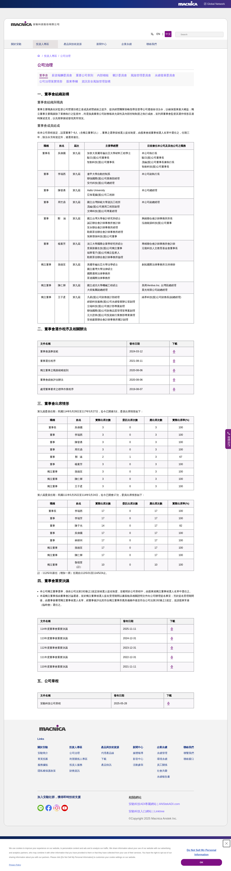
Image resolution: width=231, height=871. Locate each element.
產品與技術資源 (73, 44)
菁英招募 (43, 759)
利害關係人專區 (78, 759)
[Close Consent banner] (226, 843)
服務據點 (43, 764)
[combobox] (199, 34)
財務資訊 (74, 770)
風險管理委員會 (141, 75)
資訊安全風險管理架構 (96, 81)
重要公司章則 (84, 75)
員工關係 (162, 764)
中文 (168, 34)
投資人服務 (75, 764)
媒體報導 (138, 753)
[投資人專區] (49, 56)
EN (158, 34)
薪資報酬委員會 (62, 75)
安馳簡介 (43, 753)
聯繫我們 (189, 753)
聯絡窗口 (189, 759)
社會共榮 (162, 770)
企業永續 (126, 44)
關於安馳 (16, 44)
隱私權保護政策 (47, 770)
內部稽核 (103, 75)
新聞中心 (101, 44)
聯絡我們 (151, 44)
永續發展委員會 (165, 75)
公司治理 (74, 753)
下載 (103, 759)
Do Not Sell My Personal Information (201, 852)
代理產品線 (107, 753)
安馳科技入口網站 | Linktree (146, 811)
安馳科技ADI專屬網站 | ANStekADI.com (154, 804)
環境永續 (162, 759)
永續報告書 (163, 776)
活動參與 (138, 764)
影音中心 (138, 759)
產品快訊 (106, 764)
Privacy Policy (15, 865)
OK (201, 862)
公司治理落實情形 (50, 81)
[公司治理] (64, 56)
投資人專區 (42, 44)
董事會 (43, 75)
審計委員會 (119, 75)
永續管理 (162, 753)
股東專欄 (72, 81)
